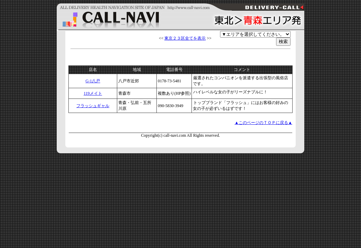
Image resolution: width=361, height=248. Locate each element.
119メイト (93, 93)
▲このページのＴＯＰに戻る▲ (263, 122)
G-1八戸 (93, 81)
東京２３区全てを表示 (185, 38)
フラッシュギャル (92, 105)
